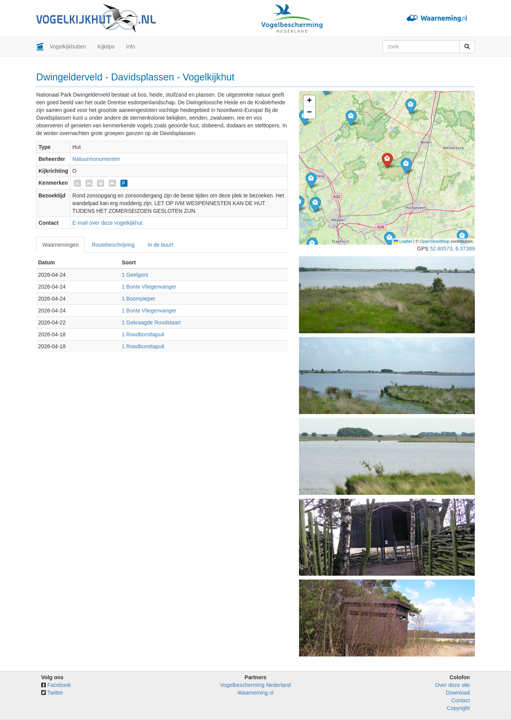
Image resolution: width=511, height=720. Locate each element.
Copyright (458, 708)
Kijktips (105, 46)
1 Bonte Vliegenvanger (149, 287)
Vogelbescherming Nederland (255, 685)
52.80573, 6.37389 (452, 249)
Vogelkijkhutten (68, 46)
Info (130, 46)
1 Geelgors (135, 275)
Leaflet (403, 241)
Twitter (55, 693)
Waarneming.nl (255, 693)
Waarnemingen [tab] (60, 245)
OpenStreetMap (435, 241)
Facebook (59, 685)
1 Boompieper (138, 299)
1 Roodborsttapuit (143, 334)
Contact (460, 700)
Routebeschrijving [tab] (113, 245)
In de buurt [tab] (161, 245)
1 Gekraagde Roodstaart (151, 322)
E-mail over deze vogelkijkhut (107, 223)
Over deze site (452, 685)
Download (458, 693)
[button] (389, 239)
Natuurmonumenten (96, 159)
